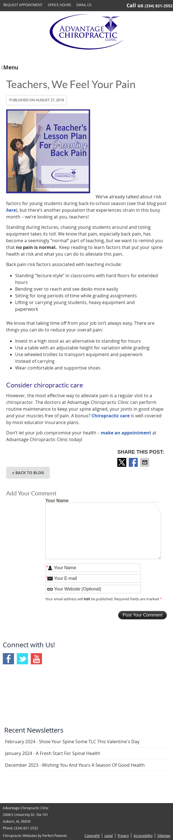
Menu (9, 66)
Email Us (84, 5)
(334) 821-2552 (158, 5)
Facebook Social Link (8, 658)
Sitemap (163, 835)
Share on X (122, 462)
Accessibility (143, 835)
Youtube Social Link (36, 658)
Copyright (92, 835)
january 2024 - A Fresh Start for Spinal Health (52, 753)
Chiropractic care (111, 416)
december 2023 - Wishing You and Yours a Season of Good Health (75, 765)
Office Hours (59, 5)
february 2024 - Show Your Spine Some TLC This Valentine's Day (72, 741)
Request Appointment (23, 5)
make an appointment (126, 433)
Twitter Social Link (22, 658)
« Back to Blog (28, 472)
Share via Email (145, 462)
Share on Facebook (134, 462)
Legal (108, 835)
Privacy (123, 835)
